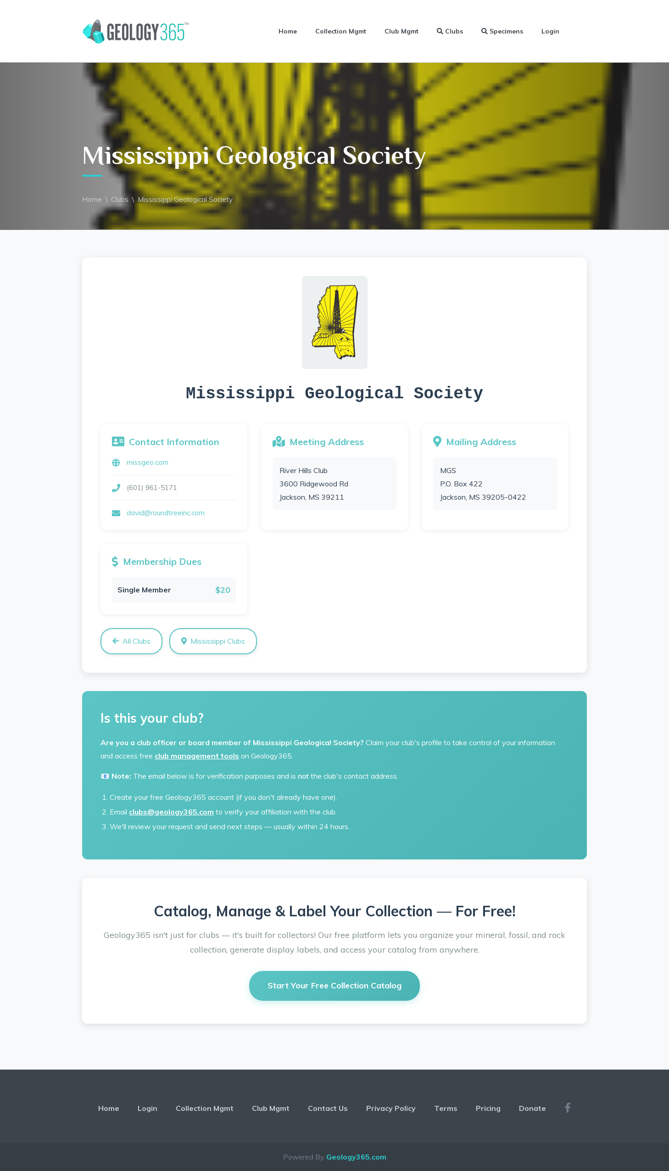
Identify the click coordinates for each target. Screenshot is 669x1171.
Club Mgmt (401, 31)
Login (550, 31)
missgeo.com (147, 462)
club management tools (197, 755)
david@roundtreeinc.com (166, 512)
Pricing (488, 1108)
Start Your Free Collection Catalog (334, 985)
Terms (445, 1108)
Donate (532, 1108)
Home (288, 31)
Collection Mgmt (340, 31)
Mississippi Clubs (213, 641)
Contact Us (328, 1108)
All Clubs (131, 641)
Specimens (502, 31)
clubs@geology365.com (171, 811)
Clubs (450, 31)
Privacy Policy (391, 1108)
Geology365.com (356, 1156)
